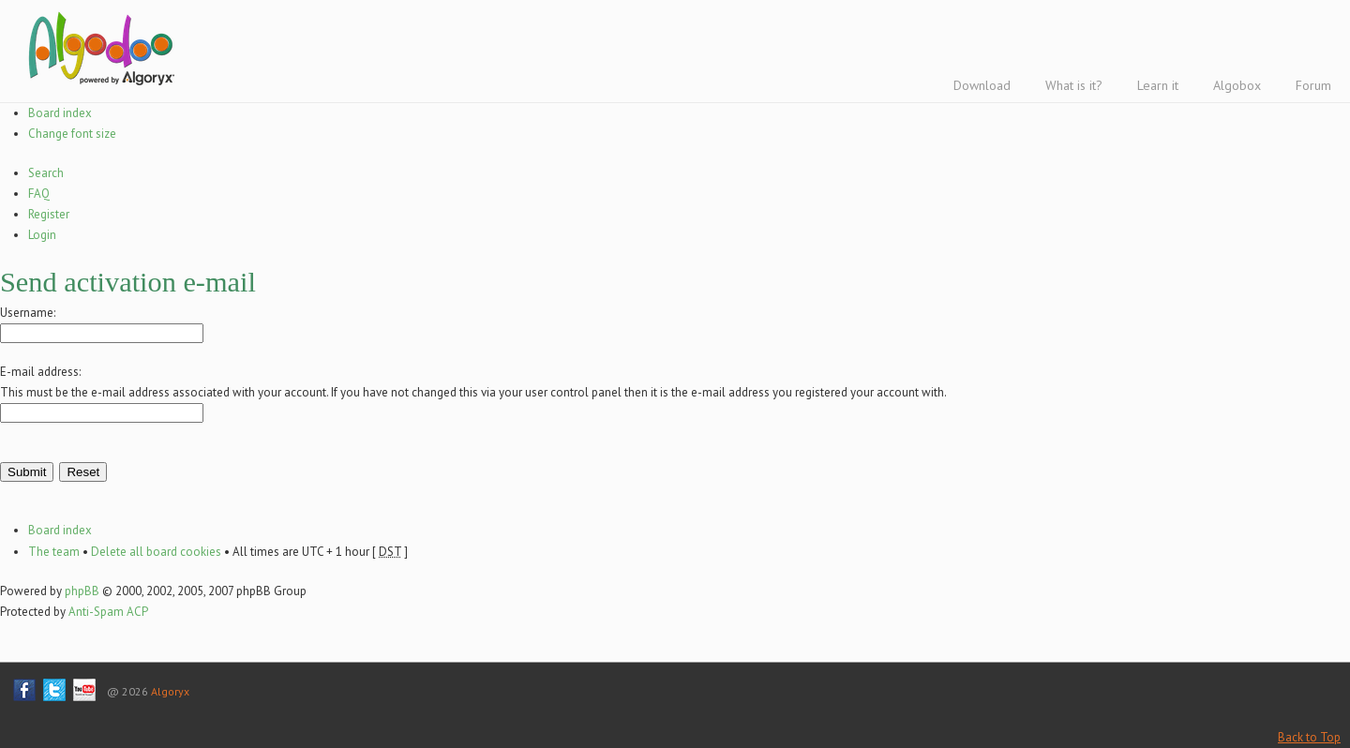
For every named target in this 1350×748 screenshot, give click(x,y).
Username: (27, 313)
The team (54, 552)
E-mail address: (40, 372)
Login (42, 235)
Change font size (72, 134)
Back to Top (1309, 737)
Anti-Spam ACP (108, 612)
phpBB (82, 591)
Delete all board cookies (156, 552)
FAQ (39, 194)
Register (48, 214)
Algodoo (98, 48)
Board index (60, 113)
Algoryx (170, 691)
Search (46, 173)
